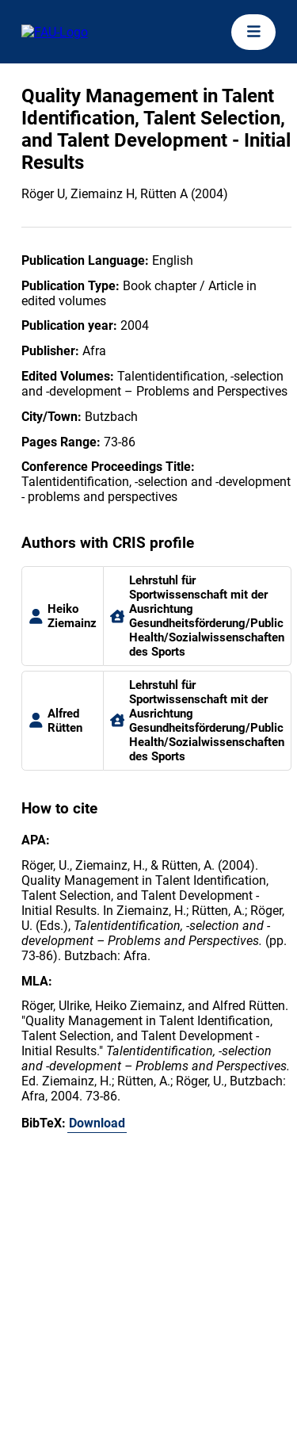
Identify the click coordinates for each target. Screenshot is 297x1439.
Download (97, 1123)
